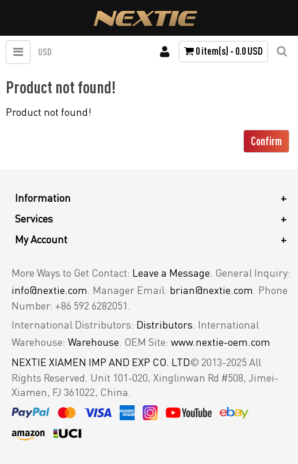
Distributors (164, 324)
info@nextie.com (49, 290)
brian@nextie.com (211, 290)
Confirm (266, 141)
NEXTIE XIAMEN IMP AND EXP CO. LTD (101, 362)
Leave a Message (171, 272)
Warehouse (93, 341)
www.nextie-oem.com (220, 341)
